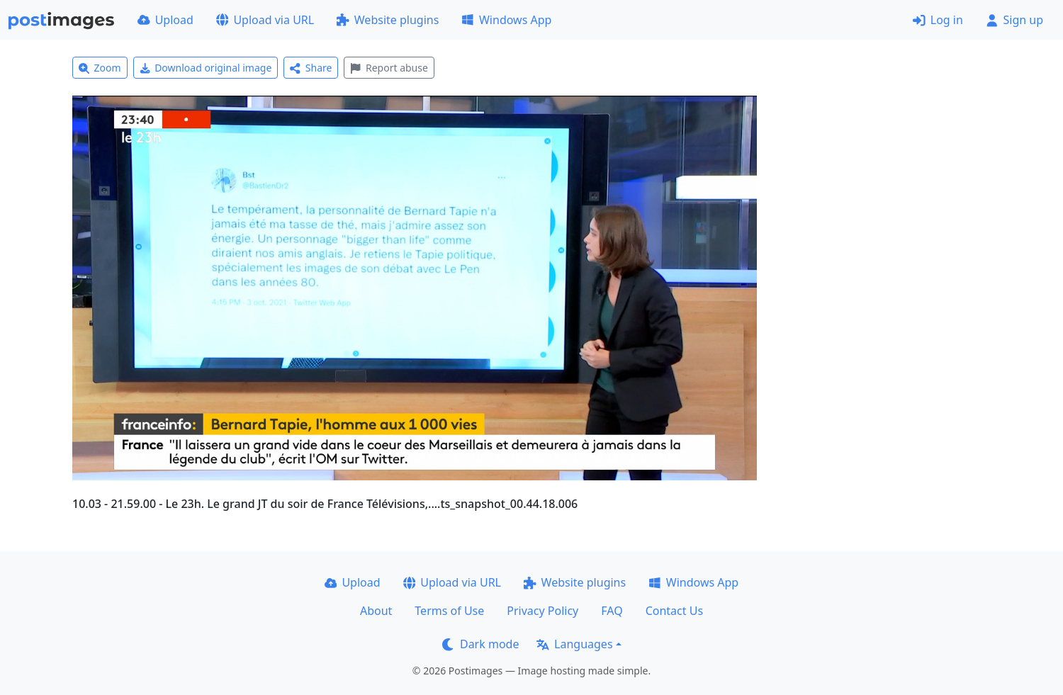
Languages (574, 644)
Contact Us (674, 610)
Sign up (1014, 20)
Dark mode (480, 644)
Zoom (100, 67)
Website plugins (388, 20)
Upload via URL (265, 20)
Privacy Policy (542, 610)
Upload (165, 20)
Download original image (206, 67)
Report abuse (388, 67)
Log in (938, 20)
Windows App (506, 20)
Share (311, 67)
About (376, 610)
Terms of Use (449, 610)
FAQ (611, 610)
